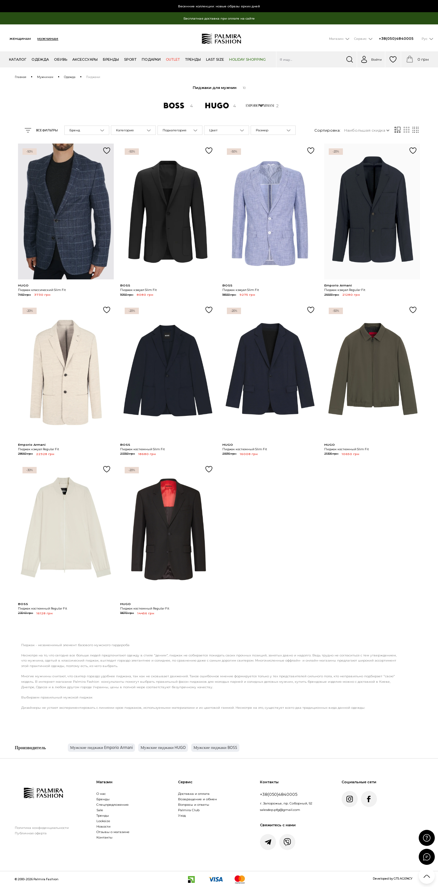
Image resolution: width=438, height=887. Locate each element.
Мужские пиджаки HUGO (163, 748)
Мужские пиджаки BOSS (215, 748)
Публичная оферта (31, 833)
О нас (101, 793)
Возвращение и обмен (197, 799)
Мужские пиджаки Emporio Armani (101, 748)
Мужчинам (47, 38)
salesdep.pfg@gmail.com (280, 810)
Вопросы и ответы (193, 804)
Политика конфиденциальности (42, 828)
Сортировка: (327, 130)
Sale (99, 810)
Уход (182, 815)
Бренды (103, 799)
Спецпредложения (112, 804)
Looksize (103, 821)
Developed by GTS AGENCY (392, 878)
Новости (103, 826)
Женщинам (20, 38)
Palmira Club (189, 810)
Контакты (104, 837)
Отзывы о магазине (113, 832)
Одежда (70, 77)
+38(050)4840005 (396, 39)
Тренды (102, 815)
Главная (20, 77)
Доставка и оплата (194, 793)
